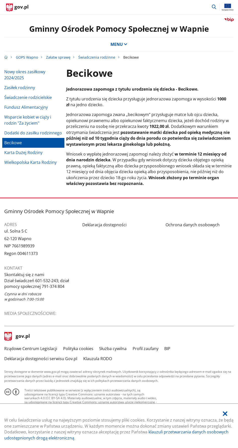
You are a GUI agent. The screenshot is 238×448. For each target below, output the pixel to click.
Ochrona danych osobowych (193, 225)
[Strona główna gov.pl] (17, 8)
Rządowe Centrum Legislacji (30, 348)
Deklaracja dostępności (104, 225)
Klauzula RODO (97, 358)
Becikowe (13, 142)
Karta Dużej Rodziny (23, 152)
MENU (119, 44)
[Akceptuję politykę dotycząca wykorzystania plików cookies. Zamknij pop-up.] (225, 413)
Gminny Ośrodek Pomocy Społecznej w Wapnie (119, 28)
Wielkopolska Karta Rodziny (30, 162)
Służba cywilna (113, 348)
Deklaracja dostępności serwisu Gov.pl (40, 358)
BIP (167, 348)
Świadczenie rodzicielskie (28, 97)
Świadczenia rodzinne (96, 57)
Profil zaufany (145, 348)
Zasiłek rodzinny (19, 87)
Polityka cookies (78, 348)
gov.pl (17, 336)
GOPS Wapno (27, 57)
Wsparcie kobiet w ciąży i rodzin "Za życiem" (27, 120)
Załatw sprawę (58, 57)
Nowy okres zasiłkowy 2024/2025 (24, 74)
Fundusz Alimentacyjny (26, 107)
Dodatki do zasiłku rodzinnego (33, 133)
